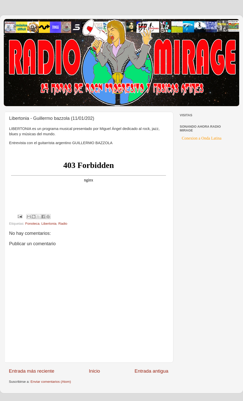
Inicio (94, 371)
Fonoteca (32, 223)
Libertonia (49, 223)
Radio (62, 223)
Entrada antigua (151, 371)
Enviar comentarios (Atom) (51, 382)
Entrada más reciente (31, 371)
